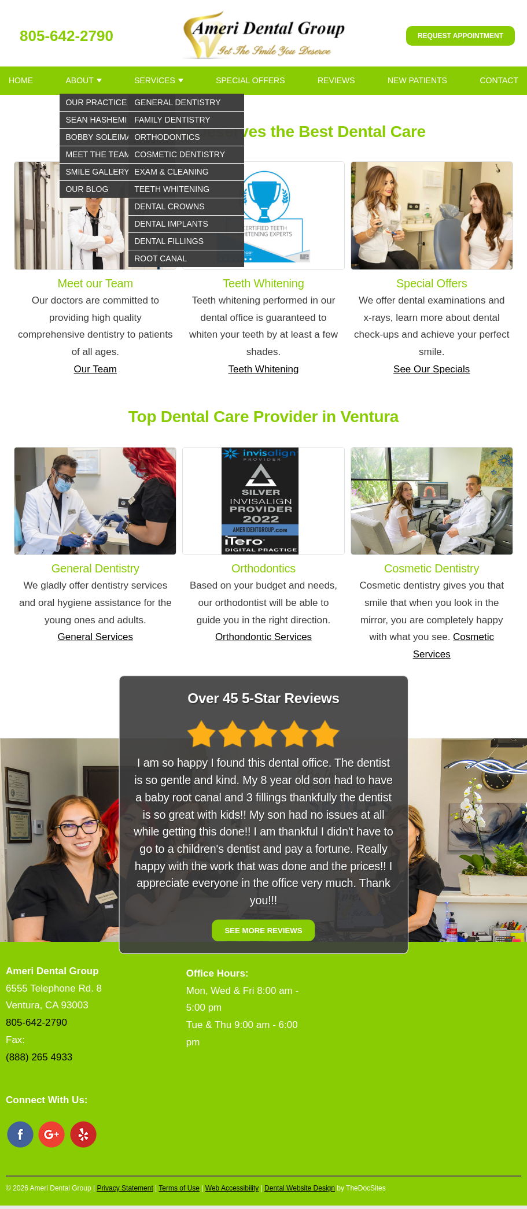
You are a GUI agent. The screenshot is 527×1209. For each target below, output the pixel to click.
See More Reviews (263, 930)
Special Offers (250, 80)
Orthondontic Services (263, 636)
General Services (95, 636)
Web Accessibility (232, 1188)
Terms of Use (179, 1188)
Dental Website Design (299, 1188)
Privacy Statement (125, 1188)
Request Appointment (460, 36)
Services (154, 80)
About (79, 80)
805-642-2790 (66, 36)
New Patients (417, 80)
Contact (499, 80)
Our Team (95, 369)
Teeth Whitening (264, 369)
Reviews (336, 80)
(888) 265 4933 (39, 1057)
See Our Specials (431, 369)
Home (21, 80)
